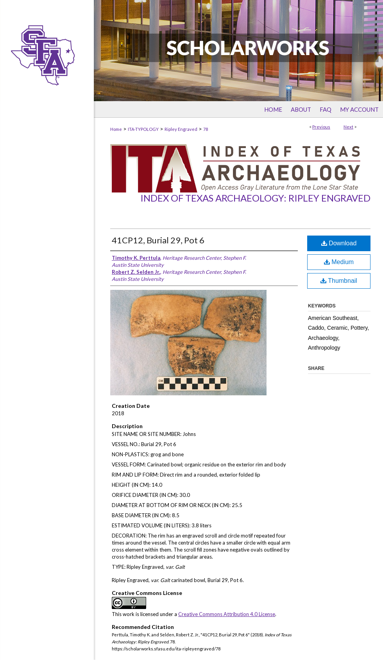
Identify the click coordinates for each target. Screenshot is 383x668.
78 (205, 129)
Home (116, 129)
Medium (339, 262)
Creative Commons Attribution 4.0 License (226, 614)
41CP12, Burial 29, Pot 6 (158, 240)
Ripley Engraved (181, 129)
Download (339, 243)
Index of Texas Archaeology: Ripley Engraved (255, 198)
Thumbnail (338, 280)
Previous (321, 126)
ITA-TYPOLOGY (143, 129)
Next (348, 126)
